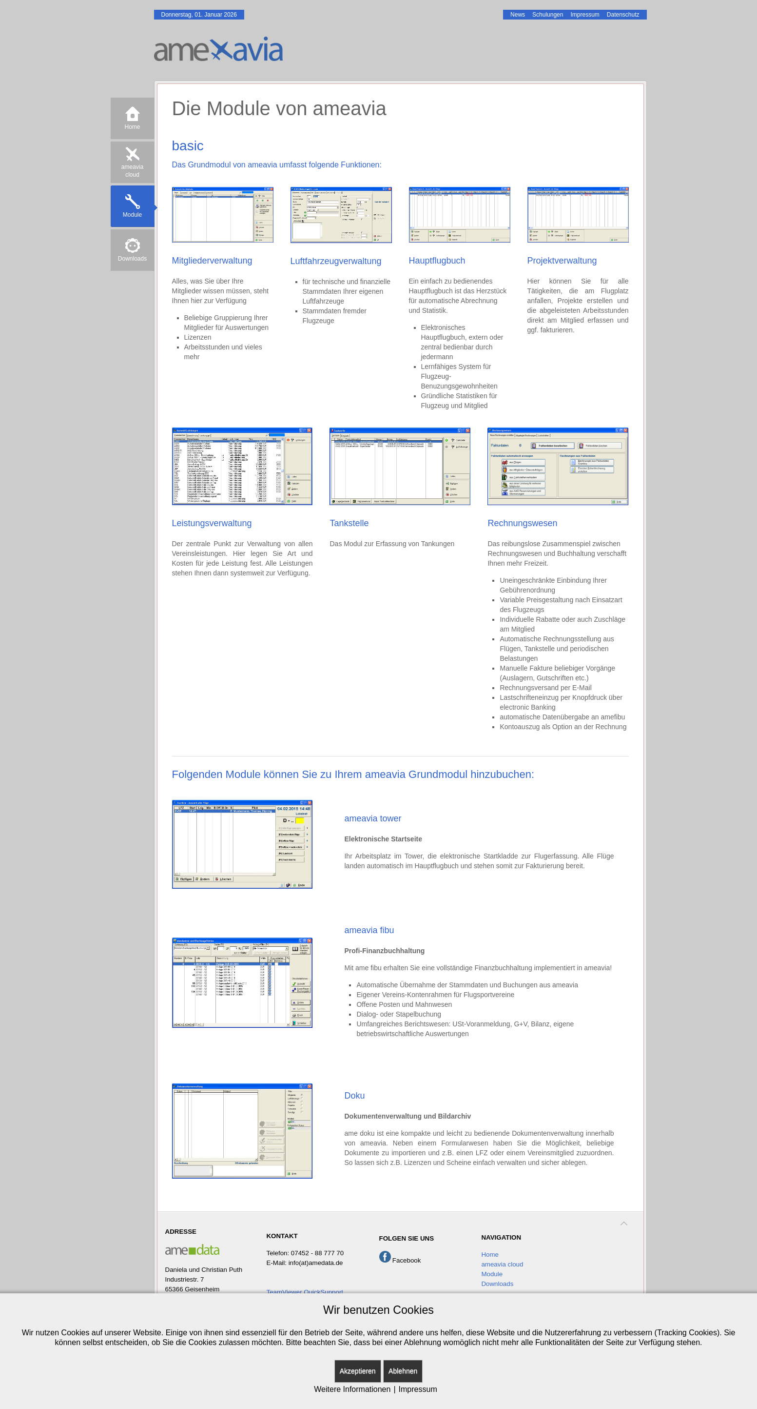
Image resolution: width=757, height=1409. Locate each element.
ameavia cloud (502, 1264)
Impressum (418, 1389)
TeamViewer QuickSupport (304, 1292)
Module (492, 1274)
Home (490, 1254)
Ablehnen (402, 1371)
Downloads (497, 1283)
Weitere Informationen (352, 1389)
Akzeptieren (358, 1371)
